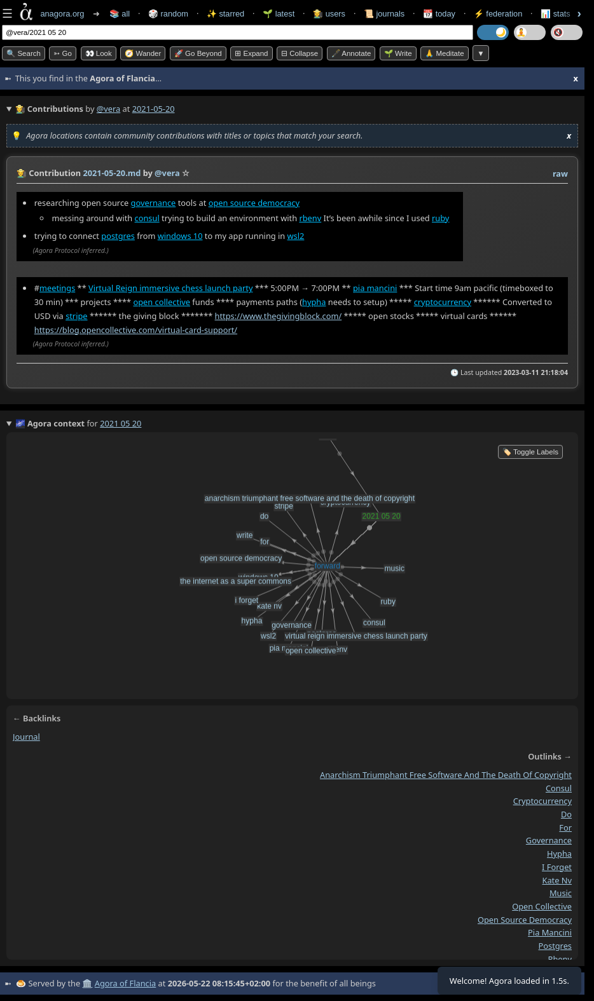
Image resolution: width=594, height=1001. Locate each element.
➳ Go (62, 53)
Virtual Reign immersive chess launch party (170, 288)
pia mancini (375, 288)
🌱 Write (398, 53)
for (565, 827)
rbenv (310, 218)
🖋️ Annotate (351, 53)
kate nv (557, 880)
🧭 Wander (143, 53)
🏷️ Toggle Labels (530, 452)
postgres (118, 236)
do (566, 814)
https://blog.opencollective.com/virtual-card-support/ (135, 330)
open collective (161, 302)
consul (147, 218)
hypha (314, 302)
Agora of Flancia (125, 983)
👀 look (98, 53)
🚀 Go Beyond (198, 53)
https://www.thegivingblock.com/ (278, 316)
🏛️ (87, 983)
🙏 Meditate (444, 53)
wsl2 (296, 236)
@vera (108, 108)
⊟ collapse (299, 53)
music (560, 893)
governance (153, 202)
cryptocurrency (442, 302)
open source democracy (254, 202)
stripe (76, 316)
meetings (57, 288)
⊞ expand (251, 53)
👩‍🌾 (22, 173)
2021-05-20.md (112, 173)
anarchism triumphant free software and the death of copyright (446, 774)
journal (26, 736)
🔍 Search (23, 53)
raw (560, 173)
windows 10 (180, 236)
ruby (440, 218)
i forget (557, 867)
